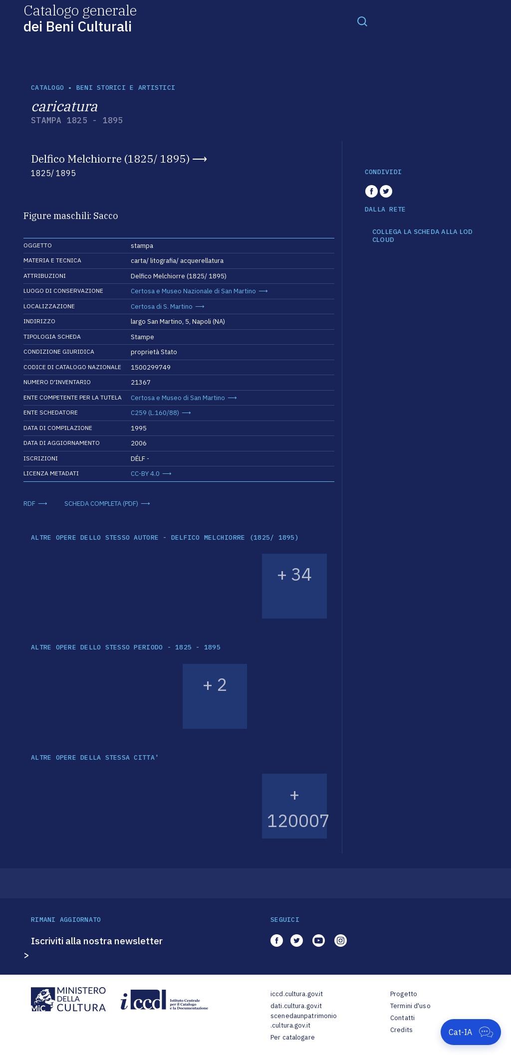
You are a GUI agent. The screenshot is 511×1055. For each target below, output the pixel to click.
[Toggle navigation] (362, 21)
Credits (401, 1030)
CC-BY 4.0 (145, 473)
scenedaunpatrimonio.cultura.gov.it (303, 1021)
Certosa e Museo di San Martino (178, 398)
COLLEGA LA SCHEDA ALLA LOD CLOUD (422, 235)
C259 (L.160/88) (155, 413)
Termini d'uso (410, 1006)
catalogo (47, 87)
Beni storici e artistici (125, 87)
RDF (29, 503)
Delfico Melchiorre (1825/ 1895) (110, 159)
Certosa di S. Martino (162, 306)
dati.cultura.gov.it (296, 1006)
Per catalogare (292, 1037)
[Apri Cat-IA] (471, 1032)
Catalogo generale (80, 17)
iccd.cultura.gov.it (296, 994)
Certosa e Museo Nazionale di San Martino (193, 291)
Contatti (402, 1018)
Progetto (403, 994)
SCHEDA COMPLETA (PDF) (101, 503)
